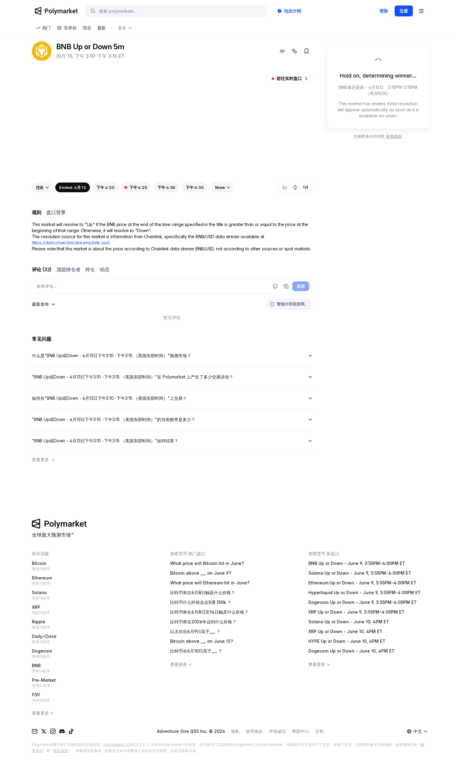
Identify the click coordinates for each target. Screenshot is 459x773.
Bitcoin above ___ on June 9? (200, 573)
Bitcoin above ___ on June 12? (201, 641)
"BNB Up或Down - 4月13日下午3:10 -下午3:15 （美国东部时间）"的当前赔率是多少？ (172, 419)
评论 (42, 269)
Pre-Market (91, 682)
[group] (295, 187)
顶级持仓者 (68, 269)
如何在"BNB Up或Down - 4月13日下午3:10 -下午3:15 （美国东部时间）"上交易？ (172, 398)
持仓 (90, 269)
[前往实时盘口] (289, 78)
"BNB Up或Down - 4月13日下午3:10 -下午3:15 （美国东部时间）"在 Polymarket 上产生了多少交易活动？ (172, 376)
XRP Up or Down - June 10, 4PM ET (345, 631)
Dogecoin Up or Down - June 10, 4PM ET (351, 650)
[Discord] (62, 731)
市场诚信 (277, 731)
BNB (91, 668)
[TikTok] (71, 731)
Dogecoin (91, 653)
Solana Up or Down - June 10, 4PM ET (348, 621)
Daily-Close (91, 639)
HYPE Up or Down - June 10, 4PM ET (346, 641)
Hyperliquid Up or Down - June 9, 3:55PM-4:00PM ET (364, 592)
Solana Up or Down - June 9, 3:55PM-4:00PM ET (359, 573)
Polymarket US (117, 744)
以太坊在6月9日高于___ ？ (195, 631)
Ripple (91, 624)
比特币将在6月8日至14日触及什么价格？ (209, 612)
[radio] (285, 187)
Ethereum (91, 580)
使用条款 (394, 136)
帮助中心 (300, 731)
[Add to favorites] (306, 51)
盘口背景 (55, 212)
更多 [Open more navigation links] (125, 27)
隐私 (235, 731)
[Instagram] (53, 731)
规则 (37, 212)
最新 (101, 27)
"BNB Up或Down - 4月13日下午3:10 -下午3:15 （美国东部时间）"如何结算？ (172, 440)
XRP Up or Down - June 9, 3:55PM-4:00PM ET (356, 612)
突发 (87, 27)
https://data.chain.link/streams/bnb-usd (70, 242)
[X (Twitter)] (43, 731)
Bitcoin (91, 566)
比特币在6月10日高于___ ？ (196, 650)
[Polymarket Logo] (56, 11)
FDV (91, 697)
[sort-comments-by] (43, 304)
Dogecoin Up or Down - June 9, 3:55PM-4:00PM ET (362, 602)
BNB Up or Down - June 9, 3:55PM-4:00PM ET (356, 563)
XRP (91, 609)
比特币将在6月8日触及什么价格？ (202, 592)
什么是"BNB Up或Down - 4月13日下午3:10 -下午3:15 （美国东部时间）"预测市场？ (172, 355)
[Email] (34, 731)
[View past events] (42, 187)
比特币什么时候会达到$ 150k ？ (200, 602)
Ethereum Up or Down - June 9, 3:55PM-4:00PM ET (362, 582)
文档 (319, 731)
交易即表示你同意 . (378, 136)
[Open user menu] (421, 11)
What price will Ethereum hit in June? (209, 582)
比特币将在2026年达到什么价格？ (203, 621)
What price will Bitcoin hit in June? (207, 563)
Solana (91, 595)
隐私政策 (61, 750)
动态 (104, 269)
